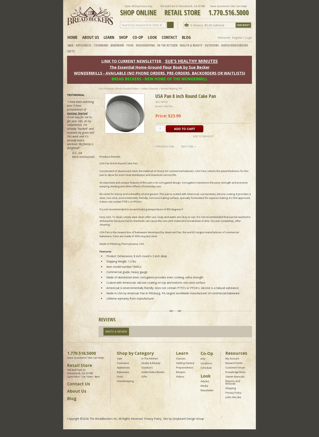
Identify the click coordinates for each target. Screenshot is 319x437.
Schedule (206, 367)
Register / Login (242, 37)
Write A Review (116, 331)
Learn (109, 37)
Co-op (138, 37)
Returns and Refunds (232, 382)
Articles (205, 381)
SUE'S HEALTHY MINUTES (191, 61)
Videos (180, 376)
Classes (180, 358)
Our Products (106, 88)
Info (203, 358)
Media (204, 386)
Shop (123, 37)
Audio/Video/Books (234, 45)
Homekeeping (125, 381)
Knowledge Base (235, 372)
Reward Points (234, 363)
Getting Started (77, 113)
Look (152, 37)
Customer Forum (235, 367)
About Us (90, 37)
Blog (186, 37)
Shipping (230, 388)
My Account (232, 358)
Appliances (83, 45)
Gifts (71, 51)
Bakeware (117, 45)
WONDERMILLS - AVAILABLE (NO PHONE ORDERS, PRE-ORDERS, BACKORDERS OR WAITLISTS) (159, 73)
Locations (206, 363)
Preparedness (184, 367)
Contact (169, 37)
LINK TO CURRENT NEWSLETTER (131, 61)
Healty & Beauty (150, 363)
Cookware (101, 45)
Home (72, 37)
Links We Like (233, 397)
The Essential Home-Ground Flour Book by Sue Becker (160, 67)
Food (130, 45)
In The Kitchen (167, 45)
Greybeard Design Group (188, 419)
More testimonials (83, 157)
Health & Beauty (191, 45)
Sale (70, 45)
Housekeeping (145, 45)
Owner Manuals (234, 376)
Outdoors (212, 45)
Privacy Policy (233, 392)
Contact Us (78, 384)
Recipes (180, 372)
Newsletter (207, 390)
